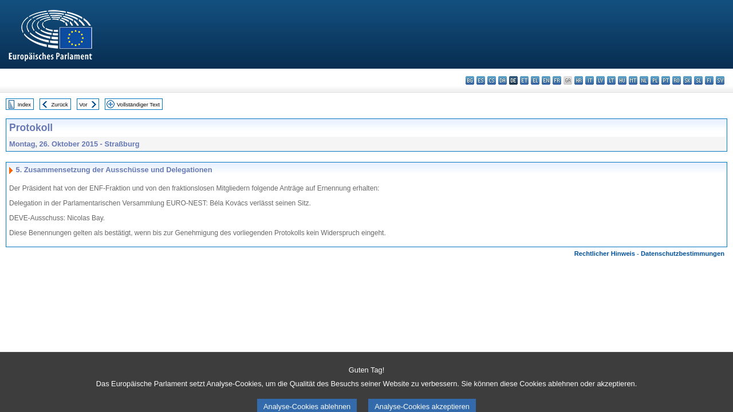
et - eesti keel (524, 80)
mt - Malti (633, 80)
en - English (546, 80)
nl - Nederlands (644, 80)
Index (24, 104)
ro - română (676, 80)
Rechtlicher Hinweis (604, 253)
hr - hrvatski (578, 80)
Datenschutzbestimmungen (682, 253)
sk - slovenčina (687, 80)
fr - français (557, 80)
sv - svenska (720, 80)
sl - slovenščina (698, 80)
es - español (480, 80)
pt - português (665, 80)
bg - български (470, 80)
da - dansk (502, 80)
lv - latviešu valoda (600, 80)
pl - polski (655, 80)
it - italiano (589, 80)
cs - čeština (491, 80)
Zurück (60, 104)
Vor (83, 104)
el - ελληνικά (535, 80)
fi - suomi (709, 80)
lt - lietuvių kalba (611, 80)
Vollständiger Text (138, 104)
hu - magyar (622, 80)
